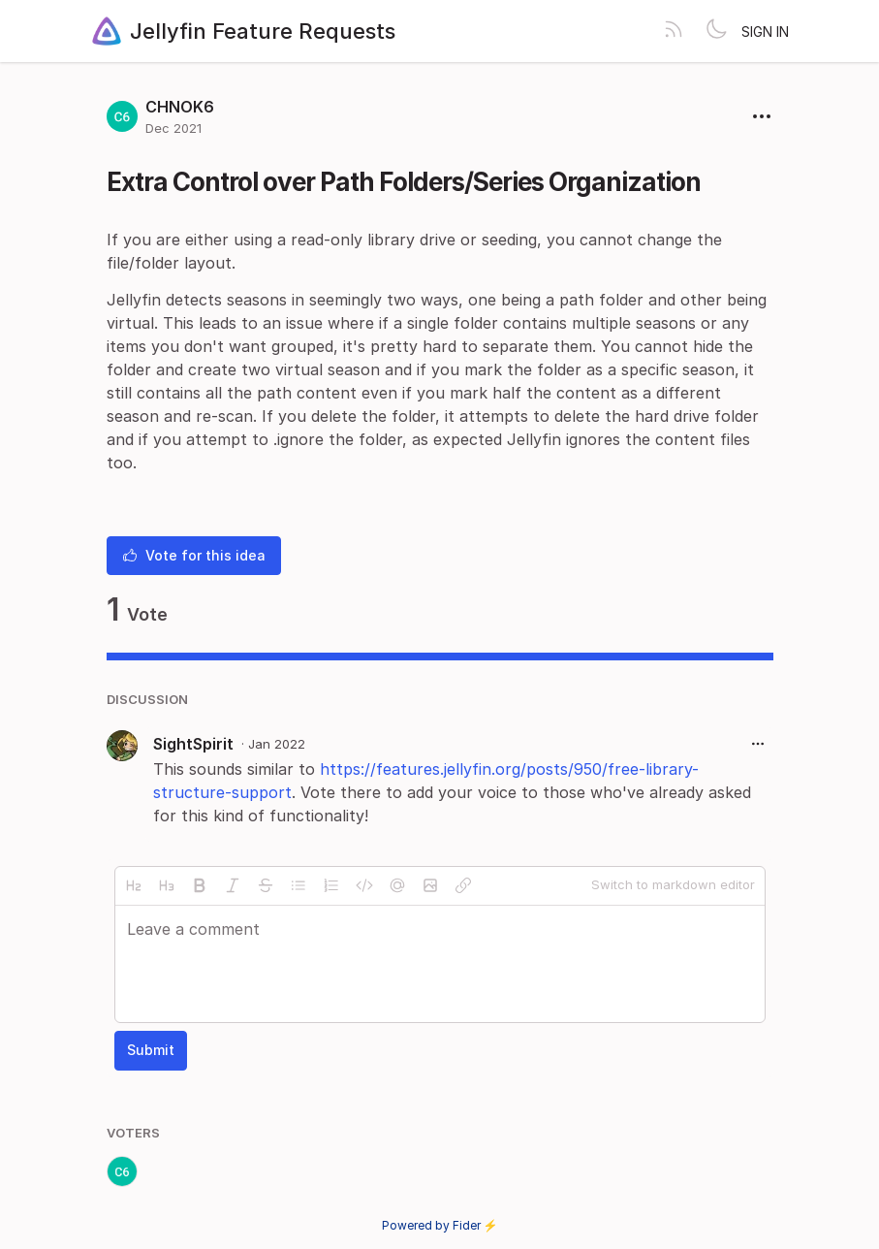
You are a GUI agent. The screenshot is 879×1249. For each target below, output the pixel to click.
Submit (150, 1049)
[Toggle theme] (716, 31)
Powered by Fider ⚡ (440, 1225)
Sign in (765, 31)
